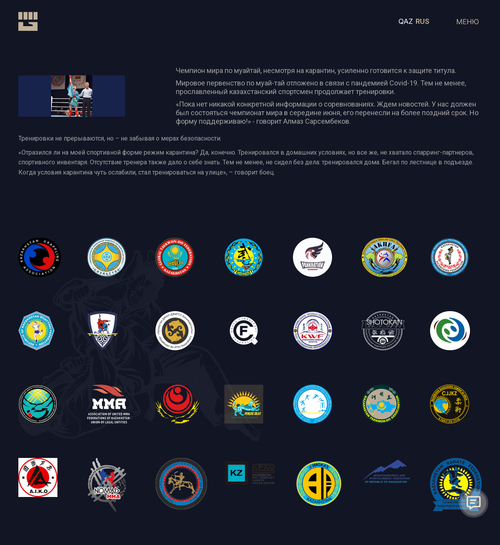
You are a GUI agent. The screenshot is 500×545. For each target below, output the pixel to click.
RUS (422, 21)
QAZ (405, 21)
